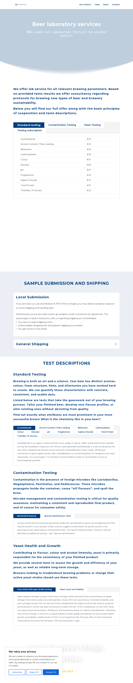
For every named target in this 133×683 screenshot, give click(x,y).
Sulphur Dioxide (85, 432)
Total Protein (107, 432)
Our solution (85, 5)
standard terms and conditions (32, 226)
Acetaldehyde (24, 428)
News (106, 5)
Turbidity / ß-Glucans (27, 436)
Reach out (65, 671)
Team (97, 5)
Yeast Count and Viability (72, 589)
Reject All (33, 672)
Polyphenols (64, 432)
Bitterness (83, 428)
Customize (17, 672)
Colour (20, 432)
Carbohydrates (103, 428)
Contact (116, 5)
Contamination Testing (62, 125)
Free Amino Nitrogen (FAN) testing (34, 589)
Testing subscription (29, 130)
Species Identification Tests (57, 516)
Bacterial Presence (26, 516)
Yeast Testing (92, 125)
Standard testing (28, 125)
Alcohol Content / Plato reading (54, 428)
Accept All (51, 672)
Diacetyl (35, 432)
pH (48, 432)
